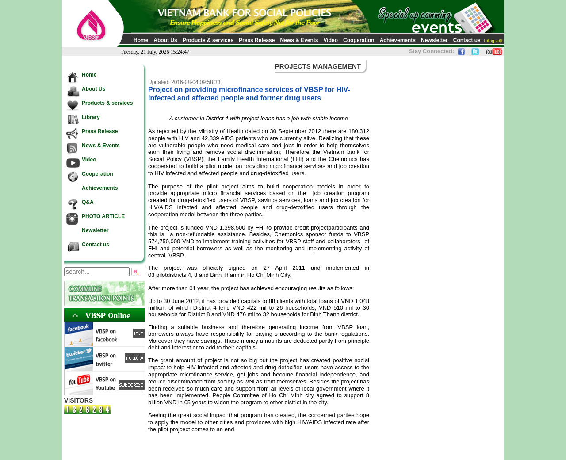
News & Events (299, 40)
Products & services (208, 40)
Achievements (398, 40)
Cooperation (359, 40)
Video (331, 40)
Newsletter (434, 40)
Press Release (257, 40)
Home (141, 40)
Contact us (467, 40)
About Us (165, 40)
